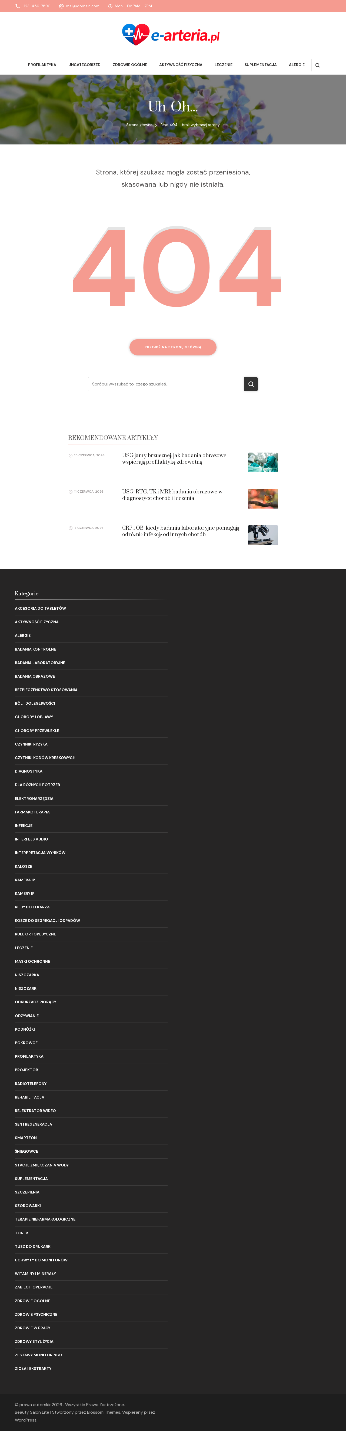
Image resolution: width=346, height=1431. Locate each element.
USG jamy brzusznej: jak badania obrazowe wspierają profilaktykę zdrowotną (174, 458)
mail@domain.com (82, 6)
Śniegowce (26, 1151)
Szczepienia (27, 1192)
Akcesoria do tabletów (40, 608)
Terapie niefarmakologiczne (45, 1219)
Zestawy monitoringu (38, 1355)
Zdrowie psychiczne (36, 1314)
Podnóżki (25, 1029)
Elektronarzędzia (34, 798)
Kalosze (23, 866)
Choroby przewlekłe (37, 730)
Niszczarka (27, 974)
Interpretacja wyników (40, 852)
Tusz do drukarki (33, 1246)
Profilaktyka (42, 64)
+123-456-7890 (36, 6)
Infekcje (23, 825)
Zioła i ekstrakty (33, 1368)
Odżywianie (27, 1015)
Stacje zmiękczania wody (42, 1165)
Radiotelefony (30, 1083)
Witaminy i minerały (35, 1273)
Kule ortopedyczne (35, 934)
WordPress (25, 1420)
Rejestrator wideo (35, 1110)
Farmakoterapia (32, 812)
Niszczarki (26, 988)
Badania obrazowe (35, 676)
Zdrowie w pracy (32, 1328)
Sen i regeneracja (33, 1124)
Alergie (297, 64)
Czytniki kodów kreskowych (45, 757)
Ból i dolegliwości (35, 703)
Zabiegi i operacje (33, 1287)
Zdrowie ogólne (130, 64)
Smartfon (26, 1137)
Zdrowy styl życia (34, 1341)
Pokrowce (26, 1042)
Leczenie (223, 64)
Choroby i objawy (34, 716)
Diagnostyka (28, 771)
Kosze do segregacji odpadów (47, 920)
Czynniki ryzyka (31, 744)
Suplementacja (261, 64)
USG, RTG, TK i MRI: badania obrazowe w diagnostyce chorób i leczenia (172, 495)
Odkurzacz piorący (35, 1002)
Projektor (26, 1069)
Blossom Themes (103, 1412)
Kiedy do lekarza (32, 907)
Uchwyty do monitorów (41, 1260)
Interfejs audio (31, 839)
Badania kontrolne (35, 649)
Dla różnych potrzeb (37, 784)
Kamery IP (25, 893)
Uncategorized (84, 64)
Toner (21, 1233)
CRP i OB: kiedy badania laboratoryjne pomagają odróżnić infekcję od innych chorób (180, 531)
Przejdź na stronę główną (173, 347)
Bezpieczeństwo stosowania (46, 689)
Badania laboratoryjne (40, 662)
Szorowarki (28, 1205)
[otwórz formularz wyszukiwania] (317, 65)
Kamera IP (25, 880)
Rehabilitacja (29, 1097)
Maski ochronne (32, 961)
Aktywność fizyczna (180, 64)
